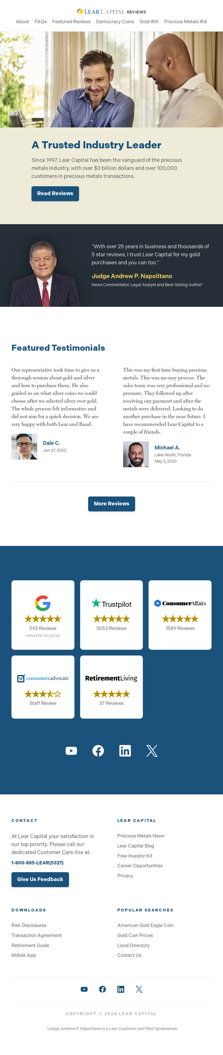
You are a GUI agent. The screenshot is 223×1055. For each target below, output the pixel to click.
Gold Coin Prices (135, 935)
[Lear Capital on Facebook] (98, 751)
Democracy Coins (115, 21)
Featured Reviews (71, 21)
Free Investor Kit (134, 856)
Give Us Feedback (40, 879)
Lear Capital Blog (135, 846)
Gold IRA (149, 21)
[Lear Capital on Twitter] (152, 751)
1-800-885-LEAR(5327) (37, 863)
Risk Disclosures (28, 925)
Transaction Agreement (36, 935)
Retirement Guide (30, 945)
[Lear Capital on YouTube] (71, 751)
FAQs (41, 21)
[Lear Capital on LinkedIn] (125, 751)
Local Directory (133, 945)
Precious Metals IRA (185, 21)
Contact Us (129, 955)
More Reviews (111, 504)
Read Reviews (55, 193)
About (22, 21)
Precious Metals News (140, 836)
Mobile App (23, 955)
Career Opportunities (140, 865)
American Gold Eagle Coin (145, 925)
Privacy (125, 875)
